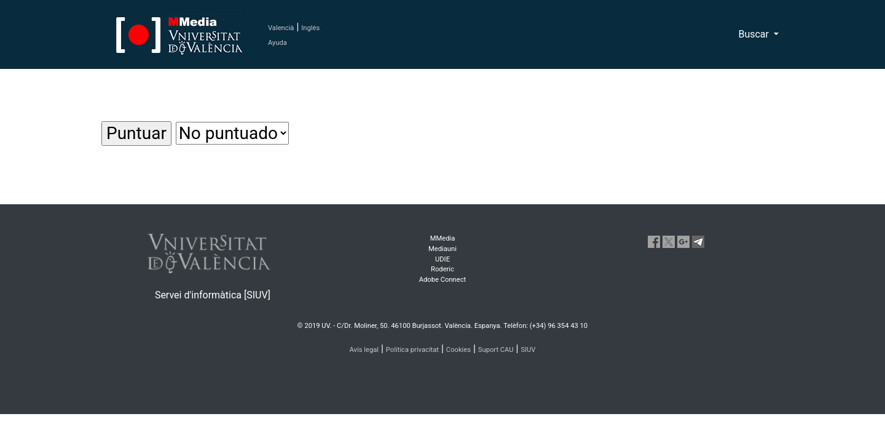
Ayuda (277, 43)
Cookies (458, 350)
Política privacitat (412, 350)
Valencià (281, 28)
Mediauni (442, 249)
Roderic (442, 269)
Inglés (310, 28)
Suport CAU (496, 350)
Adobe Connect (442, 280)
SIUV (528, 350)
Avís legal (364, 350)
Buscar (754, 34)
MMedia (442, 238)
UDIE (442, 259)
